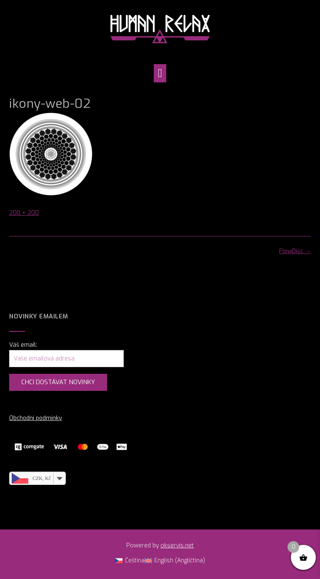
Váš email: (23, 345)
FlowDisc (295, 251)
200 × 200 (24, 213)
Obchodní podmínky (35, 418)
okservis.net (177, 545)
